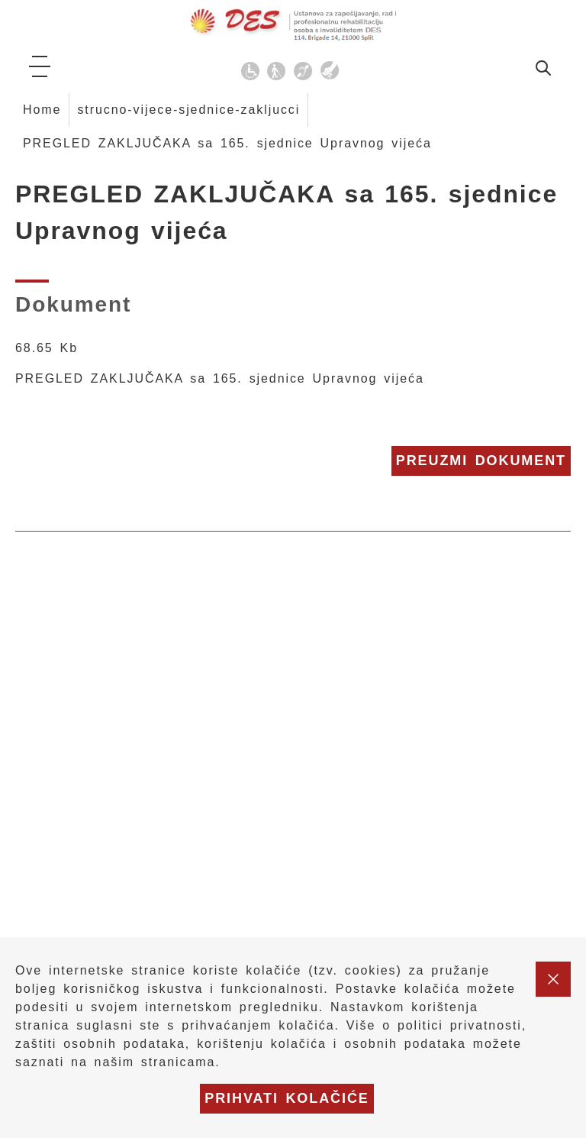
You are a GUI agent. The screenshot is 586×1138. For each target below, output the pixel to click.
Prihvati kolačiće (286, 1098)
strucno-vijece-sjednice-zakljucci (188, 109)
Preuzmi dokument (481, 460)
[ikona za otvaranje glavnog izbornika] (39, 66)
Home (42, 109)
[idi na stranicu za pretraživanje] (543, 71)
